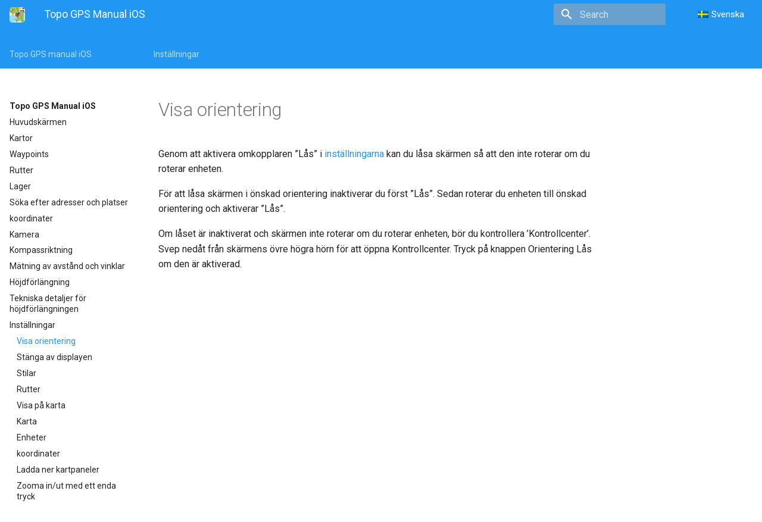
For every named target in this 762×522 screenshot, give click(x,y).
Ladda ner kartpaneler (58, 469)
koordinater (31, 218)
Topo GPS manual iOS (51, 54)
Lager (20, 186)
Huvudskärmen (38, 122)
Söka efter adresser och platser (69, 202)
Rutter (21, 170)
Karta (27, 421)
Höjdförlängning (40, 282)
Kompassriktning (41, 250)
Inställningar (176, 54)
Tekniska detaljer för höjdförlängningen (48, 303)
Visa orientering (46, 341)
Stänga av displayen (54, 357)
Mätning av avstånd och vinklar (67, 266)
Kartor (21, 138)
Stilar (26, 373)
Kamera (24, 234)
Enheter (31, 437)
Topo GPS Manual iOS (53, 106)
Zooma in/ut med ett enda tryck (66, 491)
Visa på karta (41, 405)
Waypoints (29, 154)
